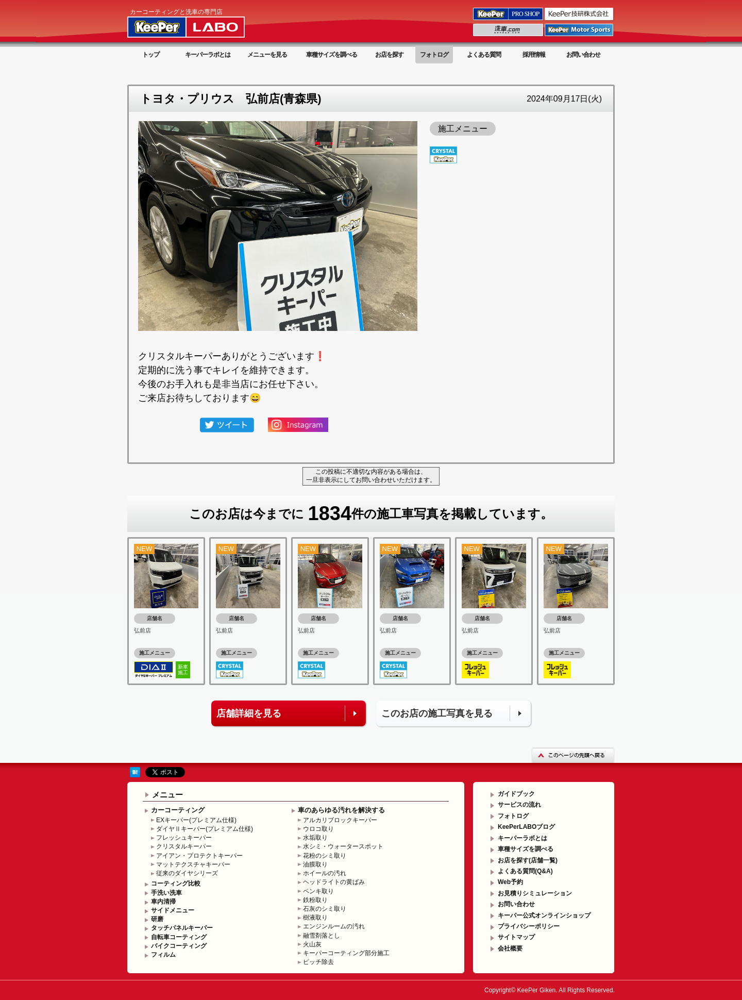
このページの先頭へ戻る (573, 755)
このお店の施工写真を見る (437, 713)
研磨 (157, 919)
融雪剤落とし (321, 935)
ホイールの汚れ (324, 873)
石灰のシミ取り (324, 908)
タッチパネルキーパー (182, 927)
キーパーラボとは (207, 54)
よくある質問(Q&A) (525, 871)
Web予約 (510, 882)
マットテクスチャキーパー (193, 864)
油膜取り (315, 864)
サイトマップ (516, 937)
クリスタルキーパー (184, 846)
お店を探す (389, 54)
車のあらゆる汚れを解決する (341, 810)
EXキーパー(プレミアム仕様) (196, 820)
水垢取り (315, 837)
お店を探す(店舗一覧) (528, 860)
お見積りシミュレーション (535, 893)
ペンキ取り (318, 891)
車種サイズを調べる (331, 54)
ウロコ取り (318, 828)
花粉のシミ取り (324, 855)
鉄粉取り (315, 900)
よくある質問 (484, 54)
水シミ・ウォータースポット (343, 846)
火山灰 (312, 944)
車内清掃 (163, 901)
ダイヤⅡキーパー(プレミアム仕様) (204, 828)
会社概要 (510, 948)
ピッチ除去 (318, 961)
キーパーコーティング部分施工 (346, 953)
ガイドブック (516, 793)
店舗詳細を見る (248, 713)
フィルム (163, 954)
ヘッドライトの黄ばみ (334, 882)
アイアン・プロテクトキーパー (199, 855)
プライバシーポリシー (529, 926)
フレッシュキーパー (184, 837)
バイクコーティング (179, 945)
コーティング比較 (175, 883)
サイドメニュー (172, 910)
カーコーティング (178, 810)
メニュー (167, 794)
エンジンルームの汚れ (334, 926)
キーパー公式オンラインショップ (544, 915)
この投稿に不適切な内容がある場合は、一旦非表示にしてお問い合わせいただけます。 (371, 476)
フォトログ (434, 54)
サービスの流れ (519, 804)
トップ (150, 54)
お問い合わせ (583, 54)
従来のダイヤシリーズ (187, 873)
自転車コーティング (179, 937)
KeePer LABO (200, 22)
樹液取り (315, 917)
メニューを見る (267, 54)
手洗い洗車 (166, 892)
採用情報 (533, 54)
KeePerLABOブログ (526, 826)
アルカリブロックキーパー (340, 820)
